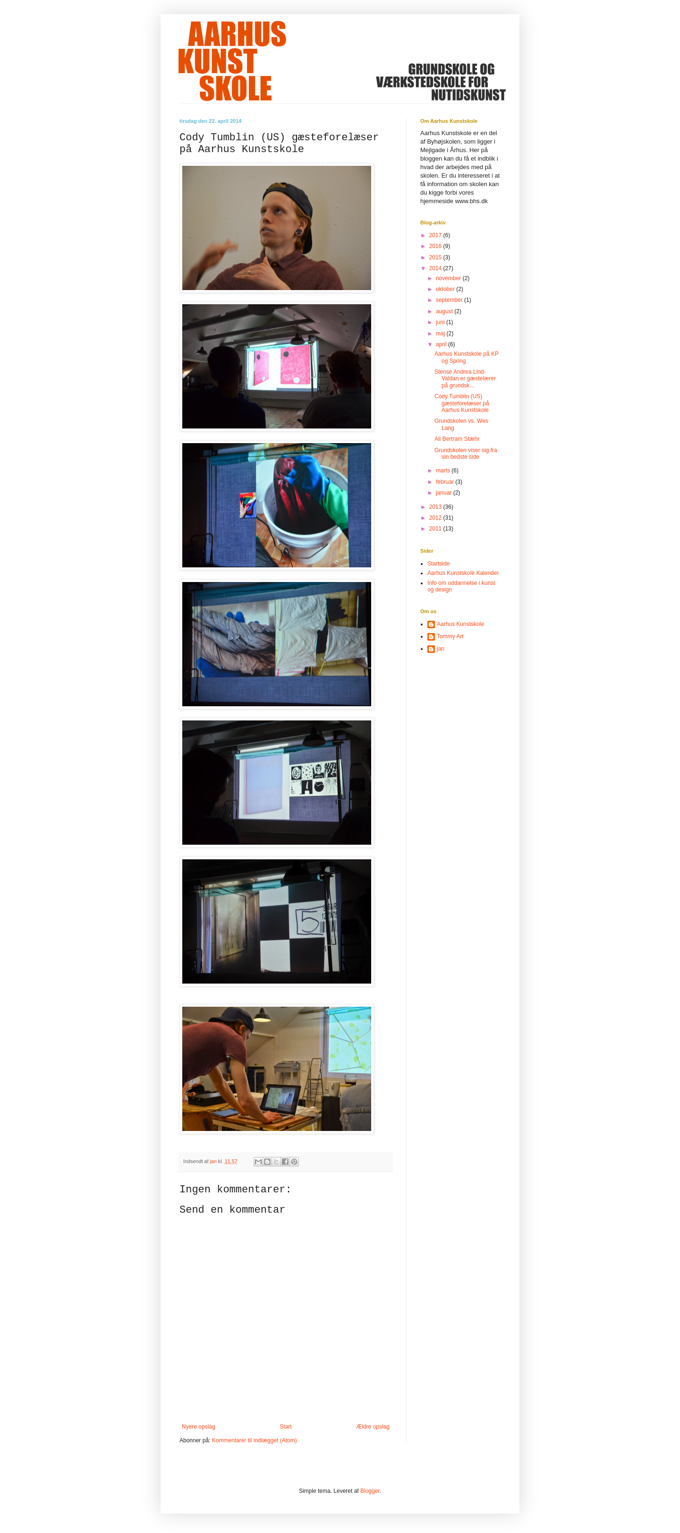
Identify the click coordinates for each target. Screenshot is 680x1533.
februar (445, 482)
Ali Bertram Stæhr (456, 439)
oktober (446, 289)
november (449, 278)
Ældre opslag (373, 1426)
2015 (436, 257)
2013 (436, 507)
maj (441, 333)
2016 (436, 246)
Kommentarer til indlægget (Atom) (254, 1440)
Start (285, 1426)
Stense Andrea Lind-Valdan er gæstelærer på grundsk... (465, 378)
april (442, 344)
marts (443, 470)
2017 (436, 235)
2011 (436, 528)
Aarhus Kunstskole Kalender (463, 573)
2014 (436, 268)
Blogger (370, 1491)
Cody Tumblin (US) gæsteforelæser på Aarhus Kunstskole (461, 403)
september (450, 300)
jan (440, 648)
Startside (438, 563)
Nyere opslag (198, 1426)
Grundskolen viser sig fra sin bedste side (465, 453)
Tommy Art (450, 636)
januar (444, 492)
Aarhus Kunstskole (460, 624)
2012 (436, 517)
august (445, 311)
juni (441, 322)
